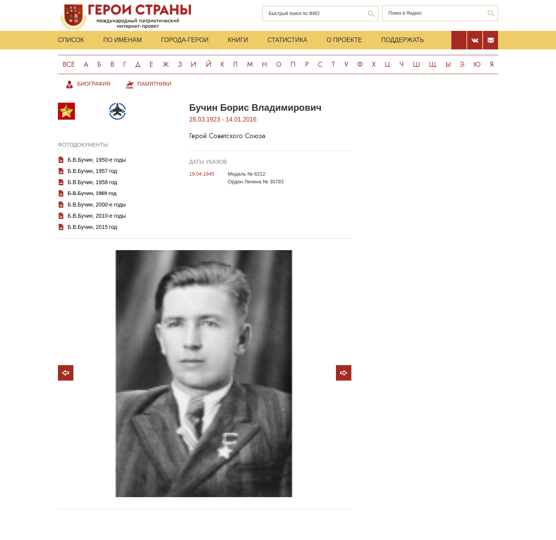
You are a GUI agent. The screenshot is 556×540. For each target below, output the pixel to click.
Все (69, 64)
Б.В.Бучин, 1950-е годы (97, 160)
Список (71, 40)
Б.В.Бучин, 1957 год (92, 171)
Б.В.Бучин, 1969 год (92, 193)
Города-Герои (184, 40)
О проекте (344, 40)
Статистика (287, 40)
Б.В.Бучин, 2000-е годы (97, 204)
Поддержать (402, 40)
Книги (238, 40)
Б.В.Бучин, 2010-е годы (97, 216)
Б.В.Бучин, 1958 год (92, 182)
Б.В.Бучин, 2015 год (92, 227)
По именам (122, 40)
